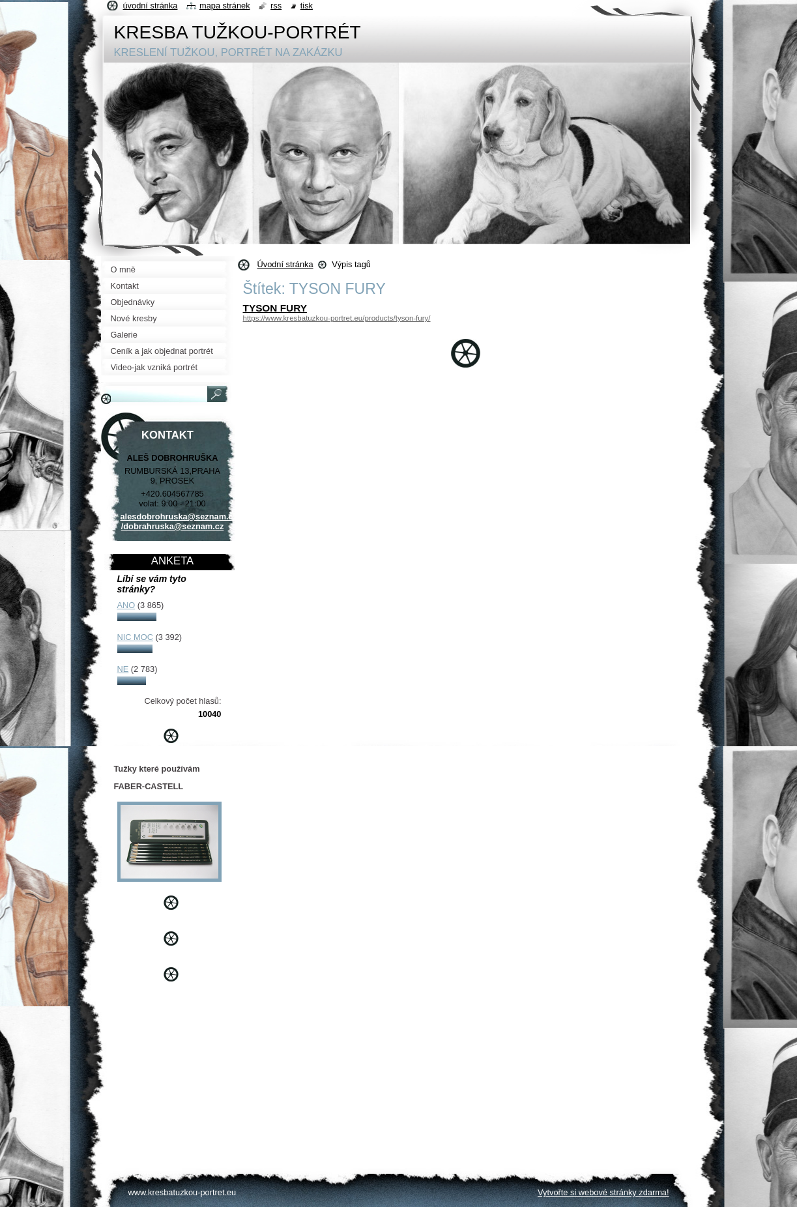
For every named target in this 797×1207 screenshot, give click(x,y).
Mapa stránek (224, 5)
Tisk (306, 5)
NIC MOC (135, 637)
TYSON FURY (275, 307)
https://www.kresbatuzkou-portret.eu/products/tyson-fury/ (337, 318)
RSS (276, 5)
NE (123, 669)
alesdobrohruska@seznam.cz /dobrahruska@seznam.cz (179, 521)
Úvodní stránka (285, 264)
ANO (126, 605)
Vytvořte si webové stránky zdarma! (603, 1192)
